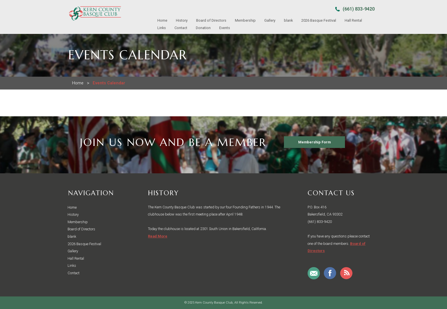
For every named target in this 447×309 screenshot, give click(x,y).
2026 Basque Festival (318, 20)
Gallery (269, 20)
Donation (203, 28)
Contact (180, 28)
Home (162, 20)
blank (288, 20)
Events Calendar (109, 83)
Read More (157, 236)
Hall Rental (353, 20)
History (182, 20)
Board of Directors (211, 20)
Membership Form (314, 142)
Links (161, 28)
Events (224, 28)
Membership (245, 20)
